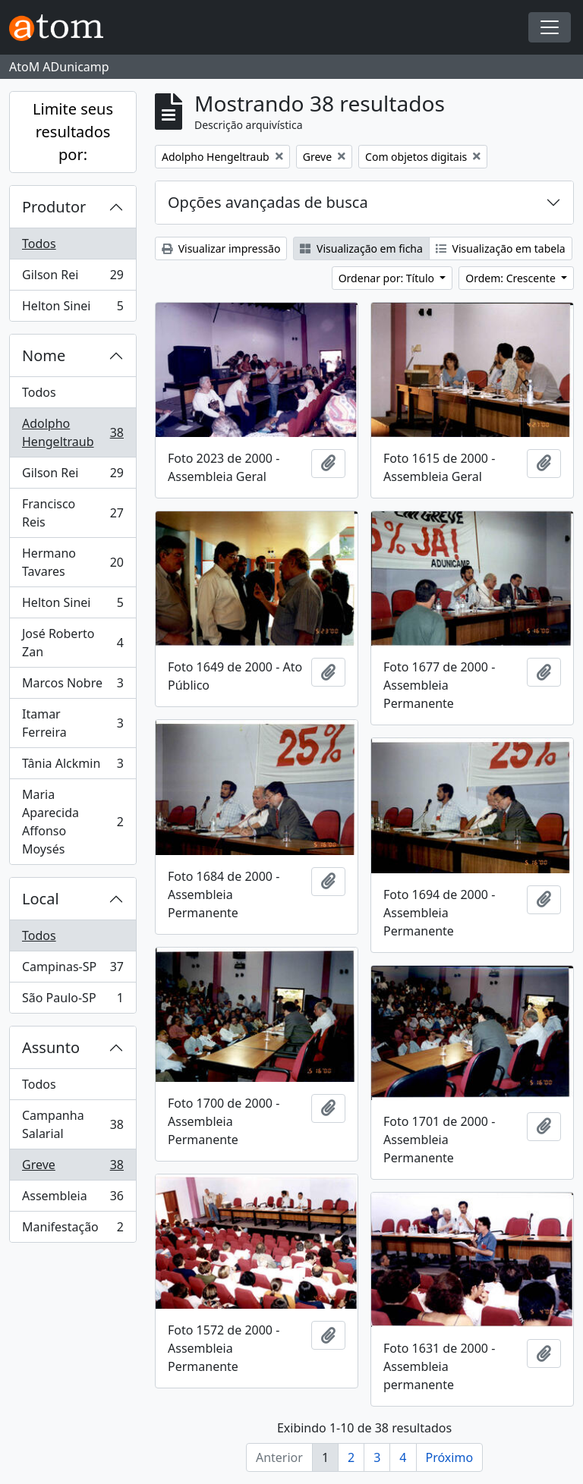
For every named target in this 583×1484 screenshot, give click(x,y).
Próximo (450, 1457)
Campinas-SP (72, 970)
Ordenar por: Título (388, 278)
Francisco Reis (72, 512)
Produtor (54, 207)
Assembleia (72, 1199)
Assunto (51, 1047)
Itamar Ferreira (72, 723)
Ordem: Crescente (511, 278)
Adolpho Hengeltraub (72, 432)
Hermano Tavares (72, 562)
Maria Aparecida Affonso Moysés (72, 821)
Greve (72, 1168)
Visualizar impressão (221, 248)
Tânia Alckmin (72, 766)
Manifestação (72, 1230)
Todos (39, 243)
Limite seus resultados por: (73, 132)
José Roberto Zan (72, 642)
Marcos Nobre (72, 686)
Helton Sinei (72, 309)
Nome (43, 355)
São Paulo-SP (72, 1001)
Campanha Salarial (72, 1124)
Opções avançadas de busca (268, 202)
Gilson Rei (72, 278)
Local (40, 898)
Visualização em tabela (501, 248)
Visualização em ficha (361, 248)
